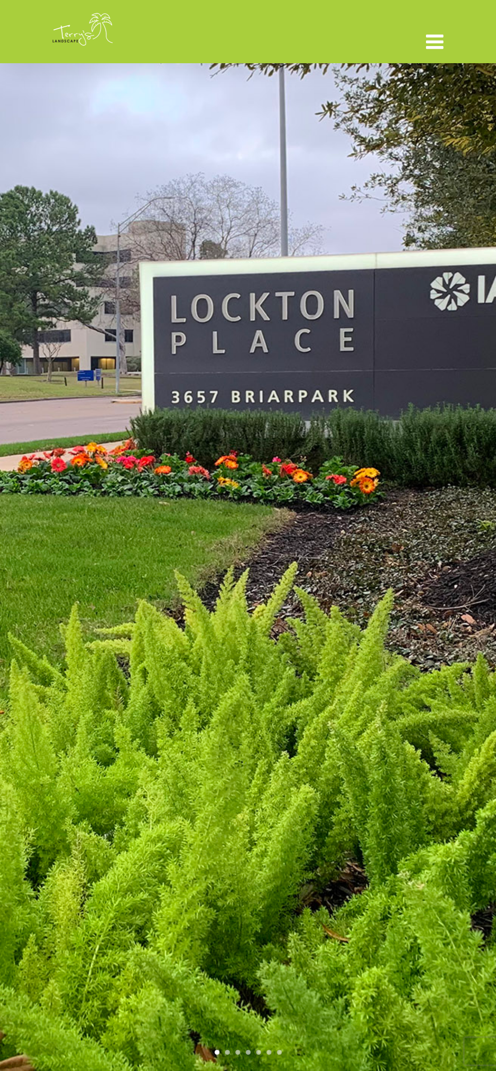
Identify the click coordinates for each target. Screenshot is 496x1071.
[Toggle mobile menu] (436, 42)
